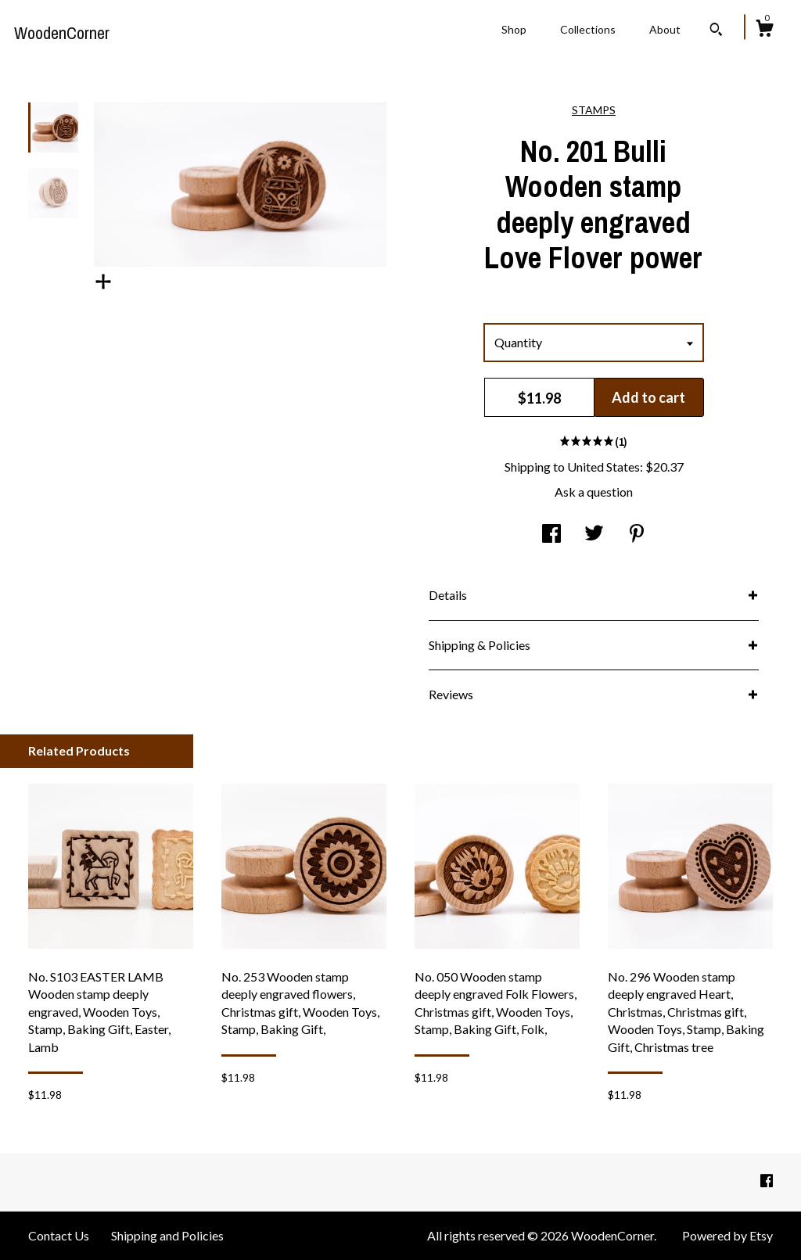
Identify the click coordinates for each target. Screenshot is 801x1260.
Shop (513, 29)
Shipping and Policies (167, 1235)
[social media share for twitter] (594, 533)
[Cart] (764, 30)
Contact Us (58, 1235)
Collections (588, 29)
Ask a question (594, 491)
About (665, 29)
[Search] (716, 31)
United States (603, 466)
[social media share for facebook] (551, 533)
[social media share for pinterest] (636, 533)
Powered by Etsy (727, 1235)
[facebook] (766, 1181)
